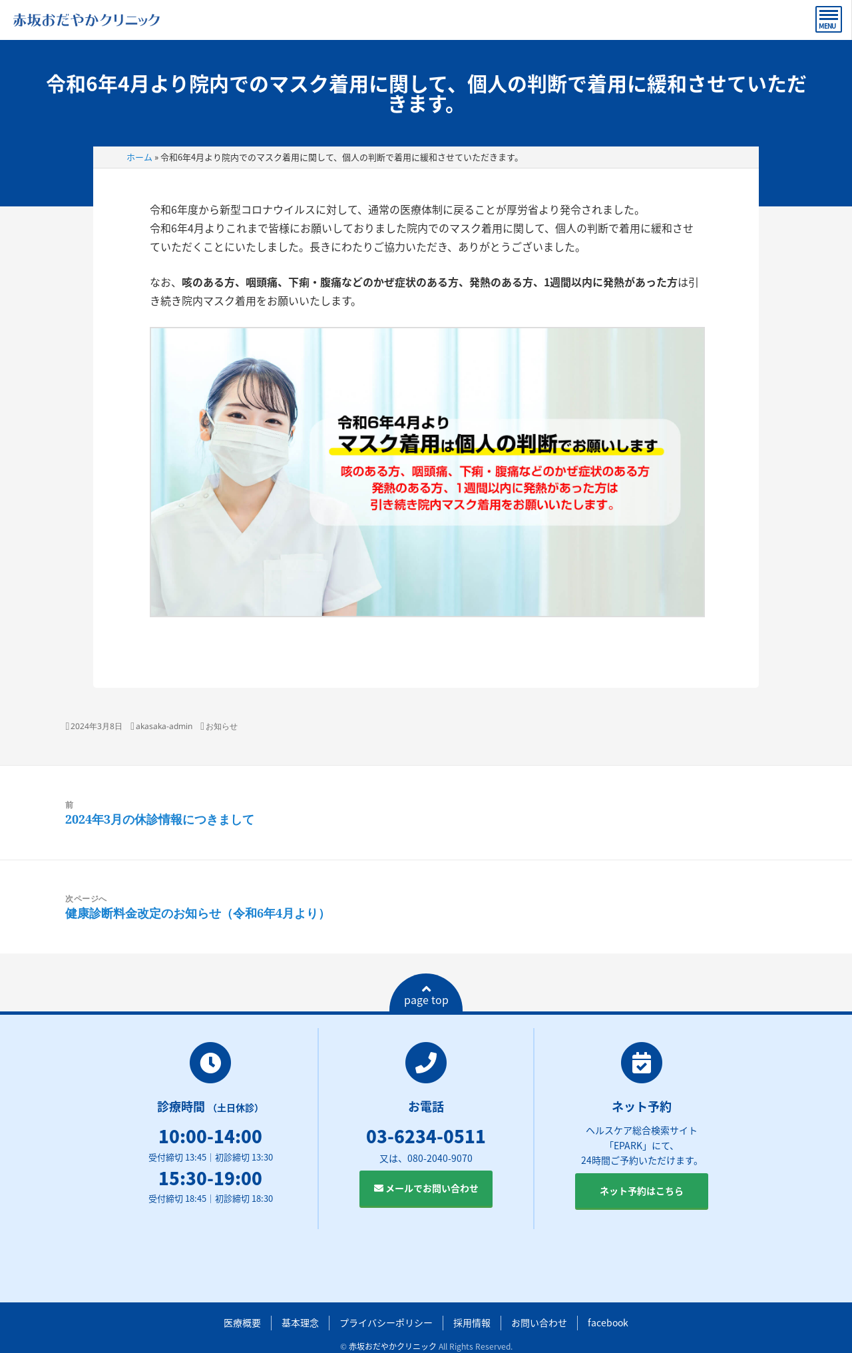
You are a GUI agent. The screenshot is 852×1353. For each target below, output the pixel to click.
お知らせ (222, 726)
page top (426, 995)
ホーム (139, 156)
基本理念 (300, 1322)
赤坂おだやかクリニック (393, 1346)
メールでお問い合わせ (426, 1188)
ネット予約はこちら (642, 1190)
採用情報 (472, 1322)
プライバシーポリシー (386, 1322)
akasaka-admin (164, 726)
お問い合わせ (539, 1322)
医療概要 (242, 1322)
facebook (608, 1322)
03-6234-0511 (426, 1136)
